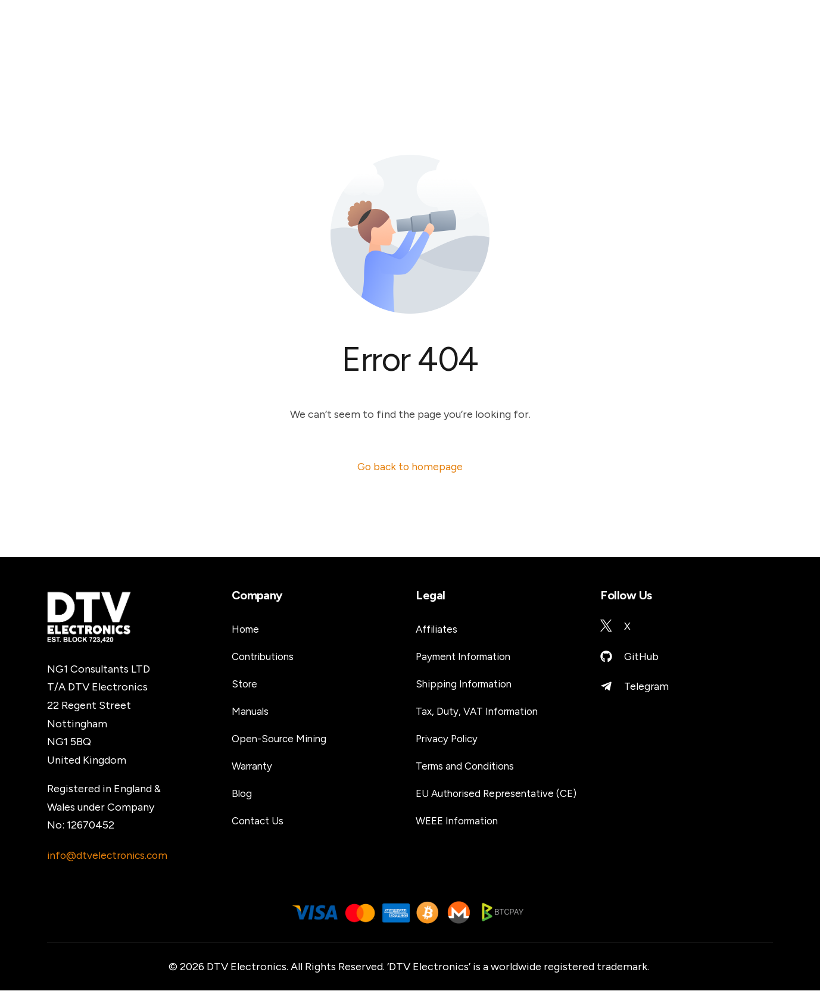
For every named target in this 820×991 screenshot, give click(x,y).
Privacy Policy (450, 739)
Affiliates (439, 629)
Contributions (266, 657)
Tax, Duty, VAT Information (482, 711)
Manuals (251, 711)
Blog (242, 794)
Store (246, 684)
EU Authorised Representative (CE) (501, 794)
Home (247, 629)
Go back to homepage (410, 466)
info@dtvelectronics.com (110, 855)
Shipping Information (468, 684)
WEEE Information (461, 821)
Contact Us (260, 821)
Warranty (254, 766)
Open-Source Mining (282, 739)
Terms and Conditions (469, 766)
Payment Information (468, 657)
